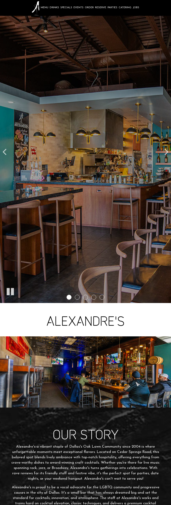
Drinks (54, 7)
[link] (35, 8)
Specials (66, 7)
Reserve (100, 7)
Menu (44, 7)
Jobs (136, 7)
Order (89, 7)
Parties (112, 7)
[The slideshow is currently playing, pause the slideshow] (10, 290)
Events (78, 7)
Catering (125, 7)
